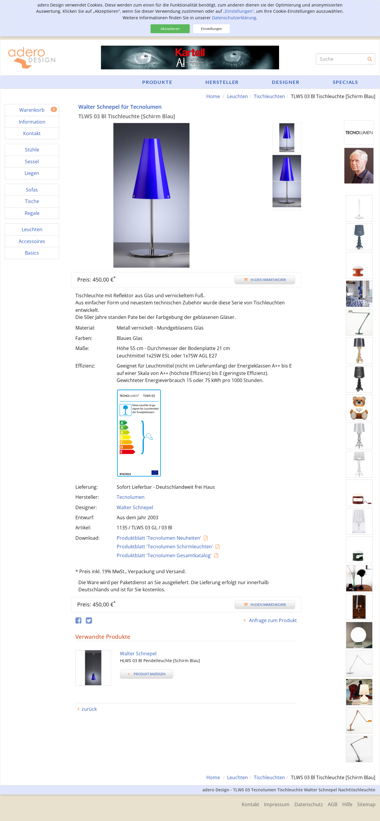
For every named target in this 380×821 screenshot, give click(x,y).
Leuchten (237, 96)
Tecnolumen (131, 497)
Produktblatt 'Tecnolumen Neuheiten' (159, 537)
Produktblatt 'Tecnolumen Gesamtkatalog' (164, 555)
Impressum (272, 804)
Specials (345, 82)
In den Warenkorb (265, 279)
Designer (285, 82)
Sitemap (366, 804)
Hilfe (346, 804)
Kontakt (245, 804)
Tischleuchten (269, 96)
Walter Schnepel (135, 507)
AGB (330, 804)
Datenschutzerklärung (234, 17)
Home (213, 96)
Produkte (157, 82)
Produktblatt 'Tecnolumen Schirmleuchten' (165, 546)
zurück (89, 708)
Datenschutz (305, 804)
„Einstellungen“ (238, 11)
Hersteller (222, 82)
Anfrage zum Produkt (272, 620)
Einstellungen (211, 28)
